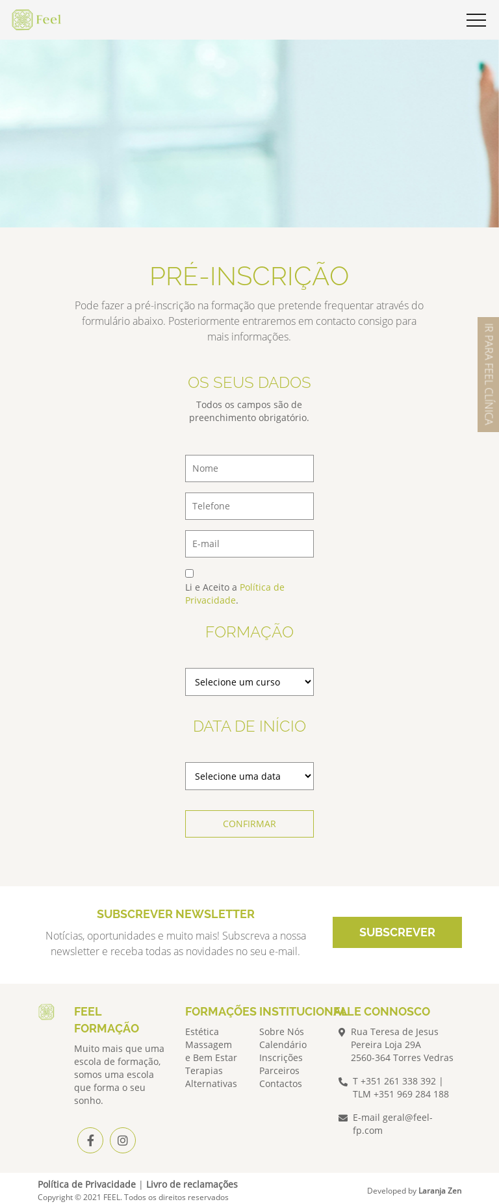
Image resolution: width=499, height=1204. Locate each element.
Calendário (283, 1044)
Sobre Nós (281, 1031)
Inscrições (281, 1057)
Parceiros (279, 1070)
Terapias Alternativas (211, 1077)
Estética (202, 1031)
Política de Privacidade (235, 593)
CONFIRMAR (249, 823)
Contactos (280, 1083)
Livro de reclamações (192, 1184)
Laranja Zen (439, 1190)
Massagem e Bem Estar (211, 1051)
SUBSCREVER (397, 932)
